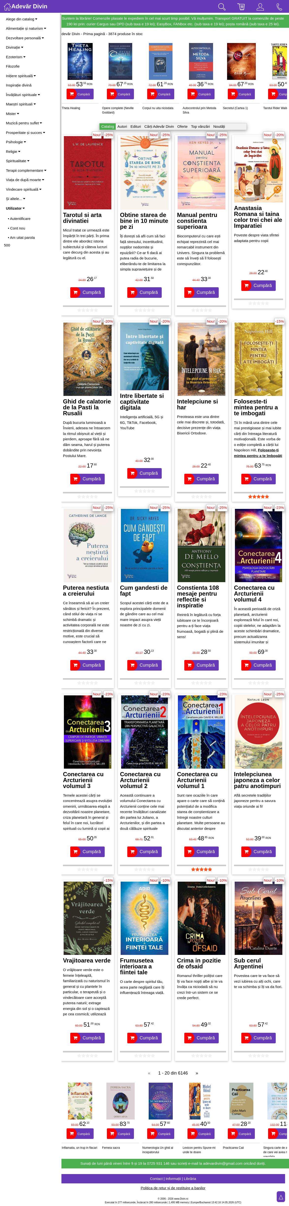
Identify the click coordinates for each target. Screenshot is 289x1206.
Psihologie (16, 142)
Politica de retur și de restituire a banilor (175, 1188)
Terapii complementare (26, 170)
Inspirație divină (18, 85)
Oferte (184, 126)
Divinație (14, 47)
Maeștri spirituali (21, 104)
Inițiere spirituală (21, 76)
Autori (124, 126)
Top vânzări (202, 126)
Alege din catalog (21, 19)
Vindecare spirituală (24, 189)
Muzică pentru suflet (24, 123)
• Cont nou (16, 228)
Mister (12, 114)
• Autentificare (19, 218)
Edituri (138, 126)
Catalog (109, 126)
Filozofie (13, 66)
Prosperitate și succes (25, 132)
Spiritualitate (17, 161)
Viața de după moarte (25, 180)
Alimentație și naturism (26, 28)
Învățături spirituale (23, 95)
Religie (13, 151)
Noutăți (221, 126)
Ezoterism (16, 57)
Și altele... (15, 199)
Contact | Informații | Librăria (175, 1178)
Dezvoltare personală (25, 38)
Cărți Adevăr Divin (161, 126)
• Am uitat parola (21, 237)
